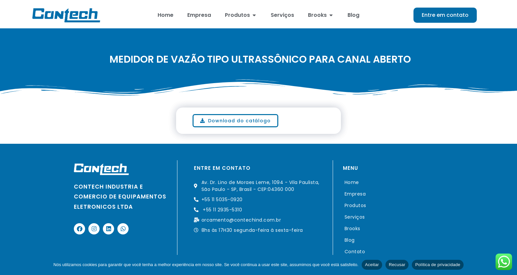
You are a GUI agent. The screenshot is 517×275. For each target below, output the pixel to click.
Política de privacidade (437, 264)
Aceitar (372, 264)
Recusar (397, 264)
